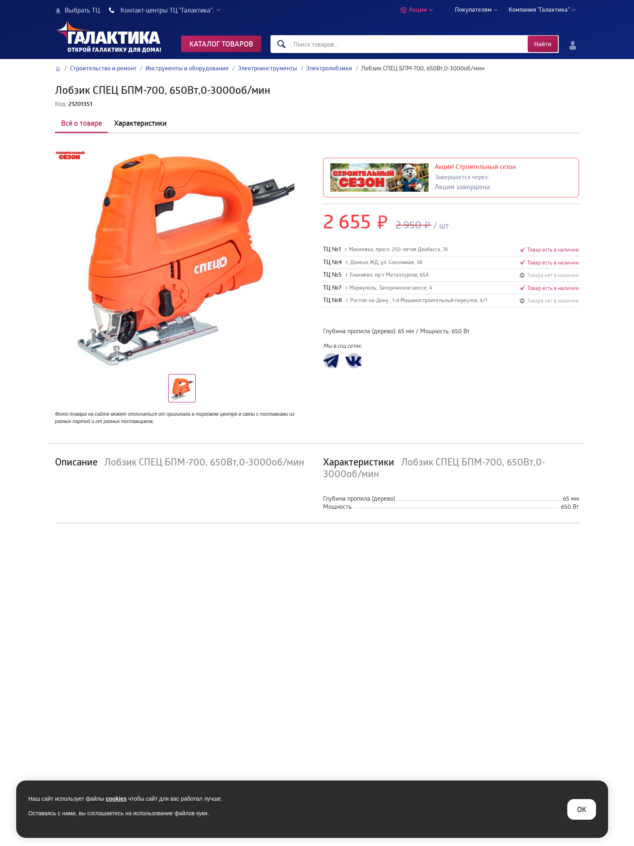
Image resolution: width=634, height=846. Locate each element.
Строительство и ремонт (103, 68)
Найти (543, 44)
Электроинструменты (267, 68)
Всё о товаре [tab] (81, 123)
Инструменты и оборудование (187, 68)
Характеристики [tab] (140, 123)
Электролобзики (329, 68)
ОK (581, 809)
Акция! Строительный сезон (475, 166)
